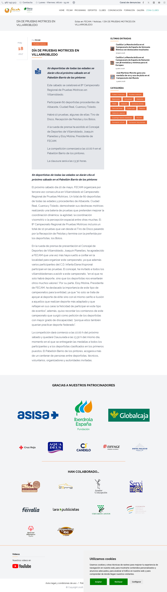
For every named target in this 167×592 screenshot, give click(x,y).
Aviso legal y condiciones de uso (61, 583)
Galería (140, 10)
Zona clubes (152, 10)
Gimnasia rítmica (138, 104)
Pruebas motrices (40, 44)
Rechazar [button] (118, 582)
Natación (124, 104)
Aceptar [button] (98, 582)
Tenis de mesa (117, 108)
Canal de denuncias (130, 2)
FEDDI (114, 104)
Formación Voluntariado (137, 122)
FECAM (139, 118)
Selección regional (118, 113)
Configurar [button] (136, 582)
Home (61, 10)
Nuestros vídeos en (22, 560)
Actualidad (128, 99)
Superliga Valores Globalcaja (122, 118)
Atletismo (140, 99)
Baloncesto (116, 99)
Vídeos (16, 554)
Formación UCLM (118, 122)
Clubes (102, 10)
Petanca (142, 108)
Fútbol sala (131, 108)
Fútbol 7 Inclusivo (118, 94)
